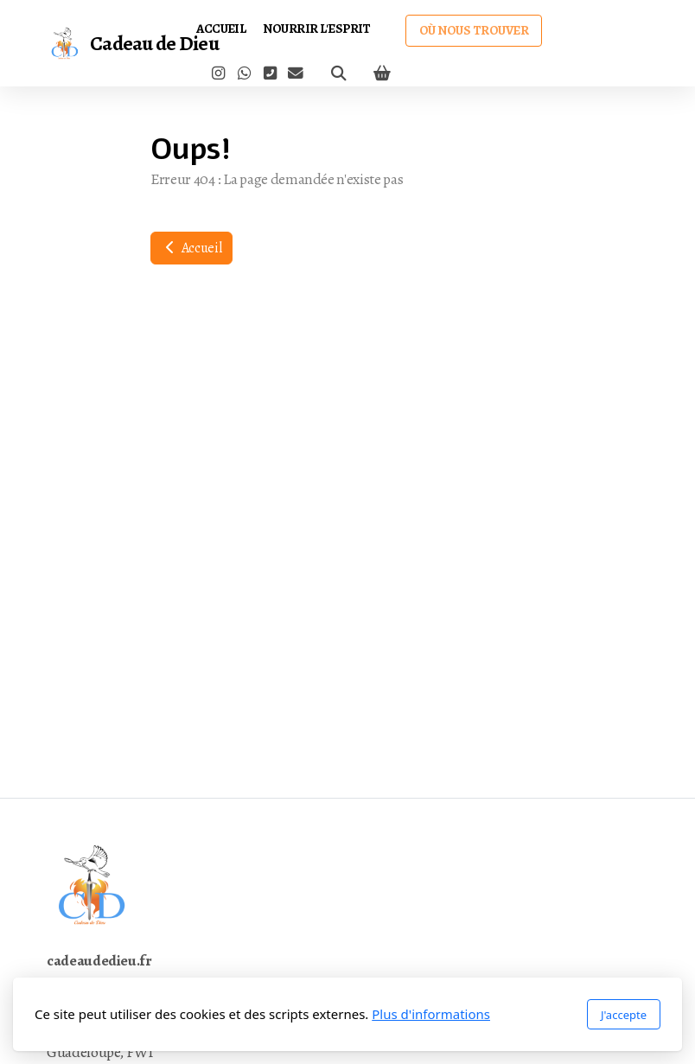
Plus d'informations (431, 1014)
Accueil (191, 248)
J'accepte (624, 1015)
